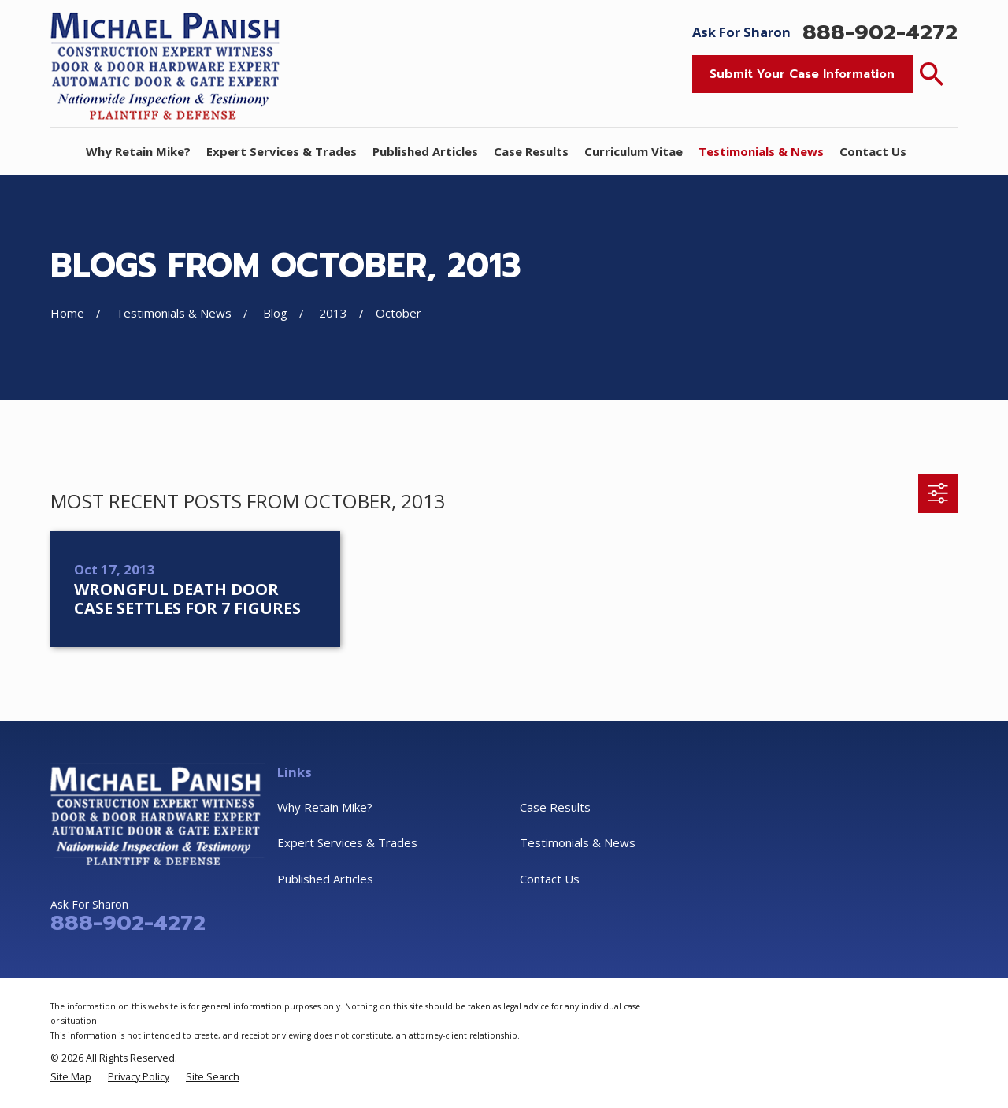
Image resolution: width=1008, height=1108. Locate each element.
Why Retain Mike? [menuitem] (138, 151)
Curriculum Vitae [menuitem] (633, 151)
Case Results (555, 807)
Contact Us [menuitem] (872, 151)
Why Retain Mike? (324, 807)
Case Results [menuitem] (531, 151)
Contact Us (550, 879)
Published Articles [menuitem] (425, 151)
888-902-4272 (880, 32)
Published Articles (325, 879)
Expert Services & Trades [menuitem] (281, 151)
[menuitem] (70, 1077)
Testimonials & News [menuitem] (761, 151)
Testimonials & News (578, 842)
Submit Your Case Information (802, 74)
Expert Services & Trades (347, 842)
